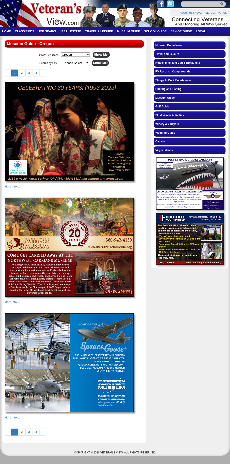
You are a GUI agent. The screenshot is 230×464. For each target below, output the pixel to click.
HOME (6, 31)
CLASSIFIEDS (24, 31)
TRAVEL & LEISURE (99, 31)
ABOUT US (186, 12)
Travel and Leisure (167, 54)
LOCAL (201, 31)
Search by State (48, 54)
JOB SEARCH (47, 31)
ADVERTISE (202, 12)
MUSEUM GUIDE (128, 31)
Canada (160, 141)
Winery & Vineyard (167, 124)
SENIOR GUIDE (181, 31)
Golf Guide (162, 106)
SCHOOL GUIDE (155, 31)
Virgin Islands (164, 150)
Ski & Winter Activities (170, 115)
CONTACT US (219, 12)
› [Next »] (42, 72)
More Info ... (12, 186)
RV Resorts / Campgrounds (173, 71)
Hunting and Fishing (169, 89)
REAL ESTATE (71, 31)
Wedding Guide (165, 132)
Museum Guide (165, 97)
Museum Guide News (169, 45)
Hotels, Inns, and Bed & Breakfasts (178, 62)
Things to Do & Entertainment (174, 80)
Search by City (48, 63)
